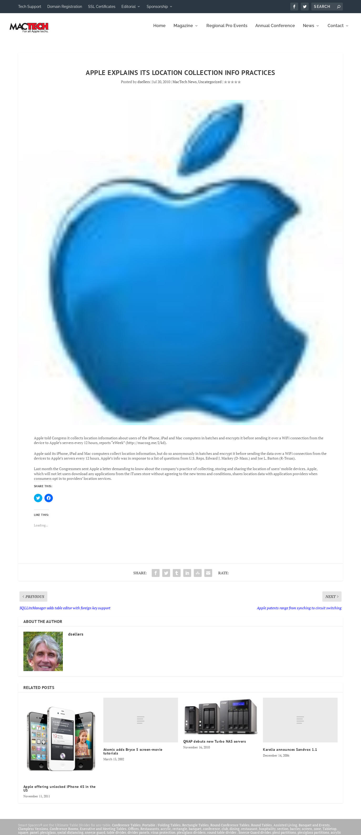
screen (307, 832)
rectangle (179, 832)
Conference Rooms (64, 832)
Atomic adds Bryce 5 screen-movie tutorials (132, 755)
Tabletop (329, 832)
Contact (336, 29)
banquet (195, 832)
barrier (295, 832)
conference (211, 832)
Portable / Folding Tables (161, 828)
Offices (133, 832)
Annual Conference (275, 29)
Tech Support (29, 6)
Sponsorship (157, 6)
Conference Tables (126, 828)
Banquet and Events (314, 828)
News (308, 29)
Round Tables (261, 828)
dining (235, 832)
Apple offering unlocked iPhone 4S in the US (59, 792)
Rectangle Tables (195, 828)
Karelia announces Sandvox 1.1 (290, 753)
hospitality (267, 832)
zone (317, 832)
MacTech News (184, 85)
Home (159, 29)
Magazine (183, 29)
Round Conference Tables (230, 828)
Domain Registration (64, 6)
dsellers (144, 85)
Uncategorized (210, 85)
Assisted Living (285, 828)
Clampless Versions (33, 832)
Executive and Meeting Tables (103, 832)
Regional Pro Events (226, 29)
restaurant (249, 832)
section (282, 832)
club (225, 832)
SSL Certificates (101, 6)
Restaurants (149, 832)
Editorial (128, 6)
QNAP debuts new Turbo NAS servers (214, 745)
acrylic (166, 832)
